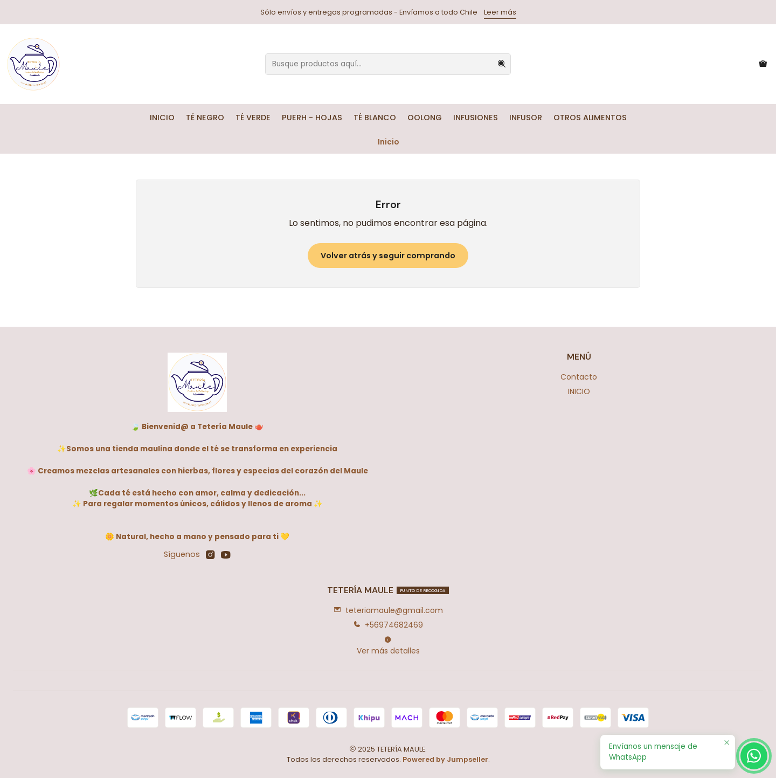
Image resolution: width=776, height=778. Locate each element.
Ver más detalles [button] (388, 646)
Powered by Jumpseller (445, 759)
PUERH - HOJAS (312, 117)
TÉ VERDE (253, 117)
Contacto (578, 376)
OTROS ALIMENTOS (590, 117)
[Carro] (763, 64)
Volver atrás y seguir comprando (388, 255)
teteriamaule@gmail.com (388, 610)
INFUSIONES (475, 117)
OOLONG (424, 117)
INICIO (162, 117)
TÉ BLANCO (375, 117)
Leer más (500, 12)
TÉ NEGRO (205, 117)
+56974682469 (388, 624)
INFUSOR (525, 117)
